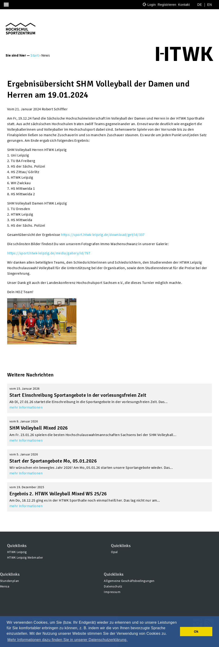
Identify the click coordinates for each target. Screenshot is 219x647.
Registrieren (167, 4)
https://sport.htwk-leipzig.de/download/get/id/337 (103, 234)
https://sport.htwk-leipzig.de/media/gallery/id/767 (48, 253)
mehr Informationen (26, 407)
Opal (114, 552)
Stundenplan (9, 581)
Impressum (112, 592)
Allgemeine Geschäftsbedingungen (129, 581)
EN (209, 4)
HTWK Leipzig (17, 552)
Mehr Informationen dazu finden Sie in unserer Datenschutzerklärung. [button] (67, 640)
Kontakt (184, 4)
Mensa (4, 586)
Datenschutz (113, 586)
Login (151, 4)
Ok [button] (196, 631)
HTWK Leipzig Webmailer (25, 557)
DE (199, 4)
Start (34, 55)
